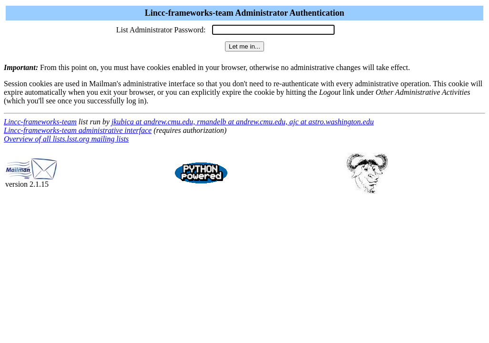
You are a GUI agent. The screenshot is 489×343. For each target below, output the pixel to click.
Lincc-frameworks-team (40, 122)
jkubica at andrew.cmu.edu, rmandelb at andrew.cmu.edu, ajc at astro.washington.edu (243, 122)
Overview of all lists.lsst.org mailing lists (66, 139)
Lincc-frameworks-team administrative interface (78, 130)
